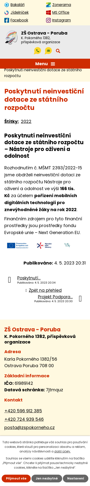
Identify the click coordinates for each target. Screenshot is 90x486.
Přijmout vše (16, 478)
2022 (26, 121)
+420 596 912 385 (23, 411)
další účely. (62, 451)
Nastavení (75, 478)
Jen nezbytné (47, 478)
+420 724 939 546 (24, 419)
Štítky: (11, 121)
